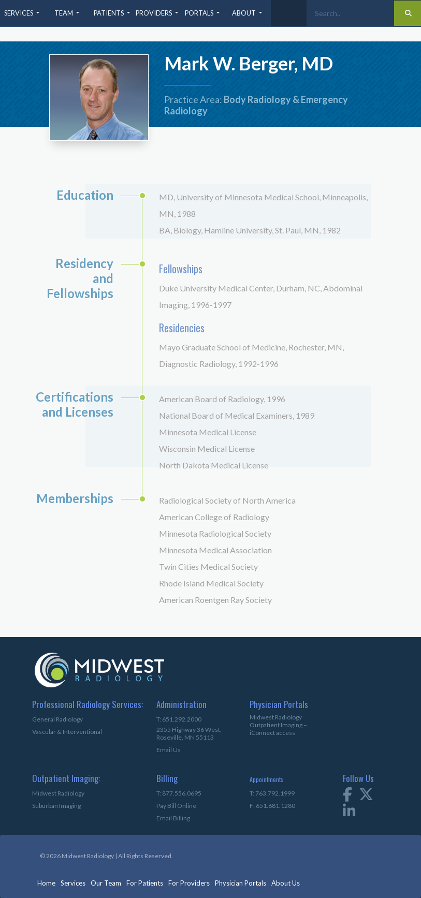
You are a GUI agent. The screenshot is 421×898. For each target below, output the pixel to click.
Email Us (168, 750)
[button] (23, 13)
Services (73, 883)
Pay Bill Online (176, 805)
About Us (285, 883)
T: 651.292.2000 (178, 719)
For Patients (144, 883)
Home (46, 883)
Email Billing (173, 818)
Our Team (106, 883)
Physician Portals (240, 883)
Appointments (266, 779)
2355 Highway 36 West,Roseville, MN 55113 (189, 733)
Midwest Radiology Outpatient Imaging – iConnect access (278, 725)
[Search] (350, 13)
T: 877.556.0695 (178, 793)
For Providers (189, 883)
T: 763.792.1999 (272, 793)
